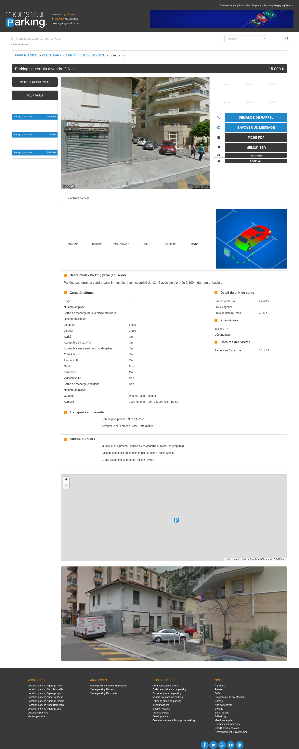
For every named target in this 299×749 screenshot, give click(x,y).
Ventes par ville (36, 716)
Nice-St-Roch (136, 419)
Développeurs (160, 716)
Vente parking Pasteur (102, 689)
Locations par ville (38, 712)
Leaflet (228, 559)
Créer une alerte (20, 44)
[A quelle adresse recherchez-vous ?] (113, 38)
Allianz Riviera (145, 459)
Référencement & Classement (231, 731)
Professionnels (228, 5)
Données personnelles (227, 724)
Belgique (278, 5)
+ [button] (66, 480)
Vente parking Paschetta (103, 693)
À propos (220, 685)
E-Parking (220, 716)
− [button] (66, 486)
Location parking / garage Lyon (45, 693)
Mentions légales (224, 720)
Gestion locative (161, 708)
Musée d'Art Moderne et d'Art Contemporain (157, 446)
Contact (219, 700)
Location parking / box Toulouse (45, 697)
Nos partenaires (223, 704)
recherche (35, 82)
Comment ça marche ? (165, 685)
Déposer (257, 5)
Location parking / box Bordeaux (46, 704)
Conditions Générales (227, 728)
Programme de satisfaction (230, 697)
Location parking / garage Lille (44, 708)
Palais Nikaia (166, 452)
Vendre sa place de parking (167, 697)
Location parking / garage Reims (46, 700)
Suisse (289, 5)
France (268, 5)
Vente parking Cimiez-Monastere (108, 685)
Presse (219, 689)
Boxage (219, 708)
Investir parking (160, 704)
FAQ (217, 693)
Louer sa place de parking (166, 700)
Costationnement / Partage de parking (173, 720)
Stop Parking (222, 712)
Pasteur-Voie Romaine (143, 395)
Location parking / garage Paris (45, 685)
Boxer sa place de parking (166, 693)
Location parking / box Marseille (45, 689)
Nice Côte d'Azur (142, 426)
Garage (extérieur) (23, 116)
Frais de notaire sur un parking (169, 689)
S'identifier (244, 5)
